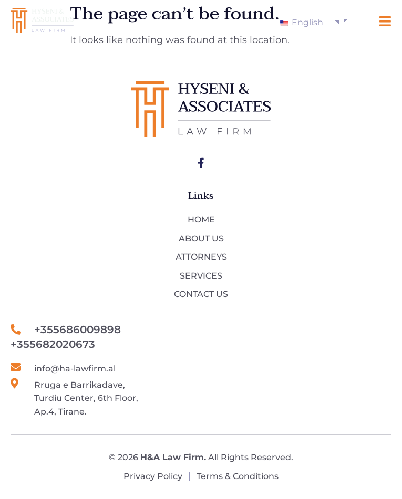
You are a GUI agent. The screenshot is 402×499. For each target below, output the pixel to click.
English (301, 22)
